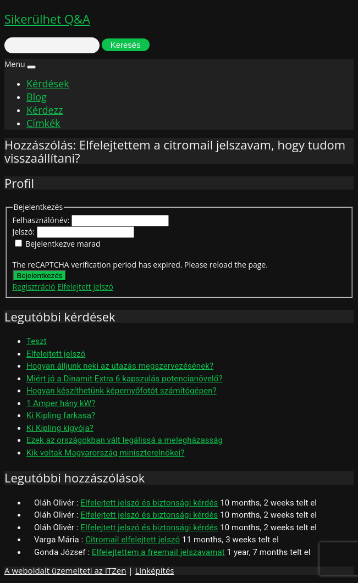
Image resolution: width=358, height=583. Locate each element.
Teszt (36, 341)
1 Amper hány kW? (60, 403)
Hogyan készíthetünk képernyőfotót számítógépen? (121, 391)
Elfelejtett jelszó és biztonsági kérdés (149, 503)
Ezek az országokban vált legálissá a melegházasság (124, 440)
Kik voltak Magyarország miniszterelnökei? (105, 453)
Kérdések (47, 83)
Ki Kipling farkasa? (60, 415)
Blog (36, 96)
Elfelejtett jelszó (85, 286)
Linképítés (154, 570)
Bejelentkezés (40, 275)
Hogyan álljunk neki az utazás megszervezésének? (119, 366)
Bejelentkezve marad (62, 243)
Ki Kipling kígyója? (59, 428)
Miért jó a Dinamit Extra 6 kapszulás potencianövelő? (124, 379)
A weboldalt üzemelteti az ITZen (65, 570)
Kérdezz (44, 109)
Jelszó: (25, 231)
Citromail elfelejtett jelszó (132, 540)
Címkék (43, 123)
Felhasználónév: (42, 220)
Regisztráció (34, 286)
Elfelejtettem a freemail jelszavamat (158, 552)
